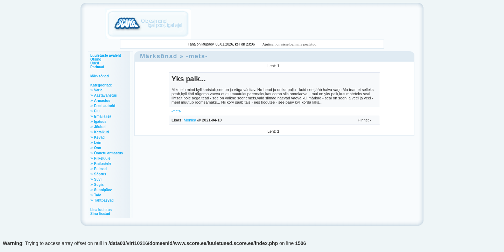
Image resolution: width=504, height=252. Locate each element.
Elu (97, 111)
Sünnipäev (103, 190)
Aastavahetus (105, 95)
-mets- (197, 55)
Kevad (99, 137)
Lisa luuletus (101, 210)
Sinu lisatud (100, 214)
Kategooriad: (101, 85)
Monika (190, 120)
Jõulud (100, 127)
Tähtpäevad (104, 200)
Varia (98, 90)
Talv (97, 195)
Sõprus (100, 174)
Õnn (97, 148)
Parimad (97, 67)
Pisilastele (102, 164)
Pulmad (100, 169)
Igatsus (100, 122)
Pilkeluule (102, 158)
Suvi (98, 179)
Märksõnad (99, 76)
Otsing (96, 59)
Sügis (99, 185)
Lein (98, 143)
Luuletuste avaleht (105, 55)
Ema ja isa (102, 116)
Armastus (102, 101)
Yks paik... (189, 79)
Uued (94, 63)
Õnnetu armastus (108, 153)
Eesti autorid (104, 106)
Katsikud (101, 132)
